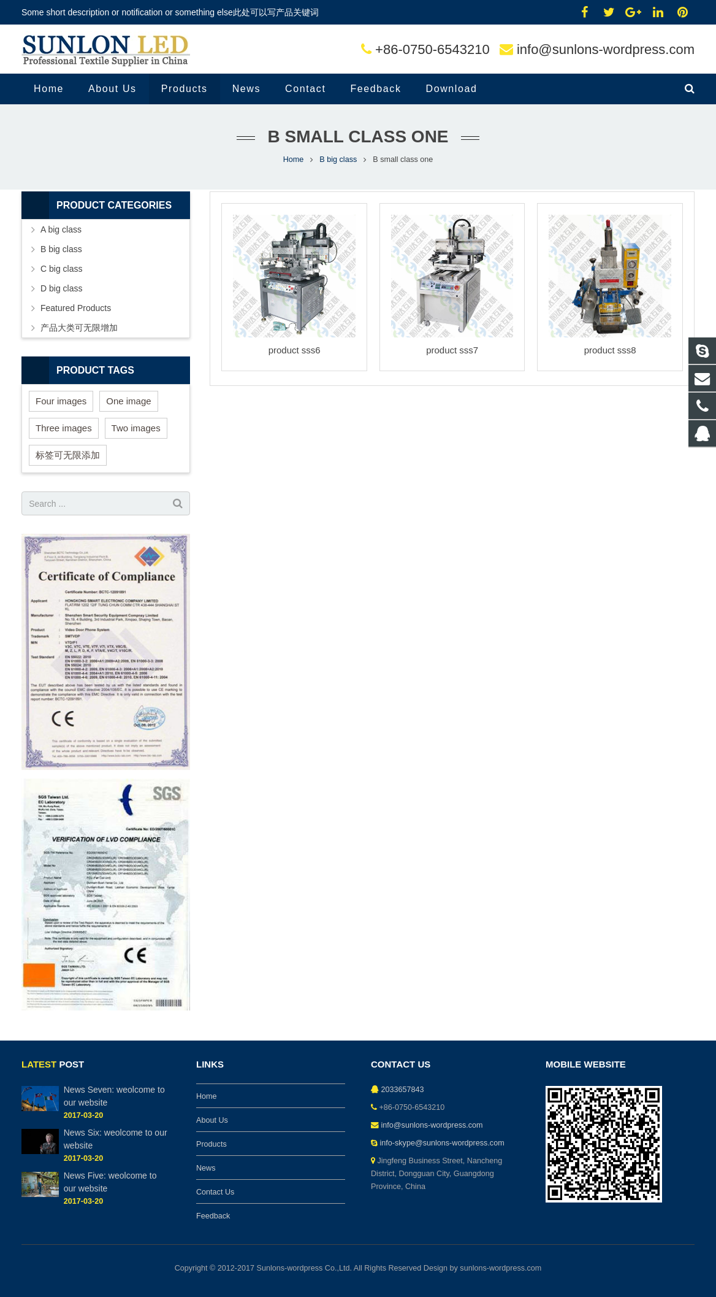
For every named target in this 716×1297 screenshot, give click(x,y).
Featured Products (75, 308)
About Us (212, 1120)
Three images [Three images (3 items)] (64, 428)
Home (293, 159)
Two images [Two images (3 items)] (136, 428)
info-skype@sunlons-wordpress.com (442, 1143)
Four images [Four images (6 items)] (61, 401)
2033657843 (402, 1089)
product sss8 (610, 350)
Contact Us (215, 1192)
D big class (61, 288)
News (206, 1168)
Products (211, 1144)
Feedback (213, 1216)
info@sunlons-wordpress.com (606, 49)
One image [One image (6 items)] (128, 401)
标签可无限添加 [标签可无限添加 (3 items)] (68, 455)
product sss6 (294, 350)
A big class (61, 229)
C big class (61, 269)
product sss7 (452, 350)
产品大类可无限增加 (79, 328)
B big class (338, 159)
